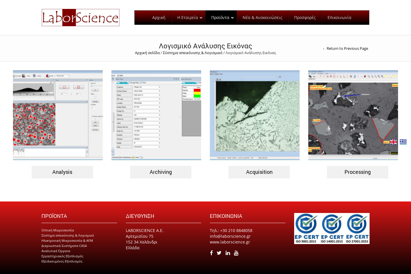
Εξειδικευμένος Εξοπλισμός (61, 261)
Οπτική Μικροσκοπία (57, 230)
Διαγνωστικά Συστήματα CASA (64, 245)
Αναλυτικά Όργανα (55, 251)
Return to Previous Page (347, 48)
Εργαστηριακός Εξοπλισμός (62, 256)
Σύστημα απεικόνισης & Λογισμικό (192, 52)
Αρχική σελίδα (147, 52)
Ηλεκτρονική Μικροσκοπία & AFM (67, 240)
